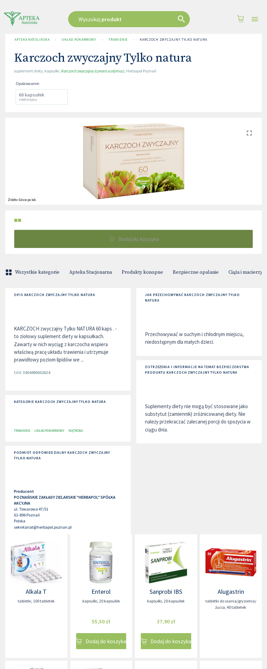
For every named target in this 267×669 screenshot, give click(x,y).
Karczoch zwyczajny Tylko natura (173, 40)
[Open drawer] (255, 19)
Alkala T (36, 592)
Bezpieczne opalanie (196, 272)
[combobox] (131, 19)
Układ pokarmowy (79, 40)
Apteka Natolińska (32, 40)
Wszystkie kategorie (33, 272)
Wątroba (75, 430)
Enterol (101, 592)
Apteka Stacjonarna (90, 272)
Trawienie (118, 40)
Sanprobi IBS (165, 592)
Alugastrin (231, 592)
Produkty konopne (142, 272)
